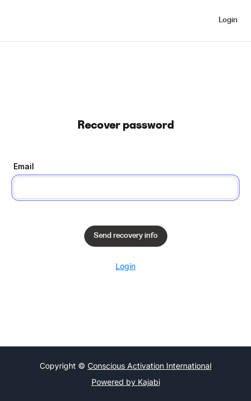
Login (125, 266)
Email (23, 166)
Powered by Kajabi (125, 382)
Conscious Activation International (149, 365)
